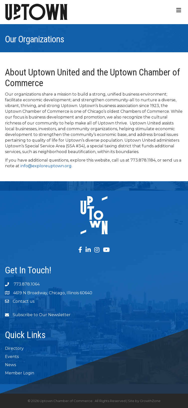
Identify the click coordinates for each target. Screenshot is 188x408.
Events (12, 356)
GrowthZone (150, 401)
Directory (14, 348)
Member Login (19, 373)
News (10, 364)
